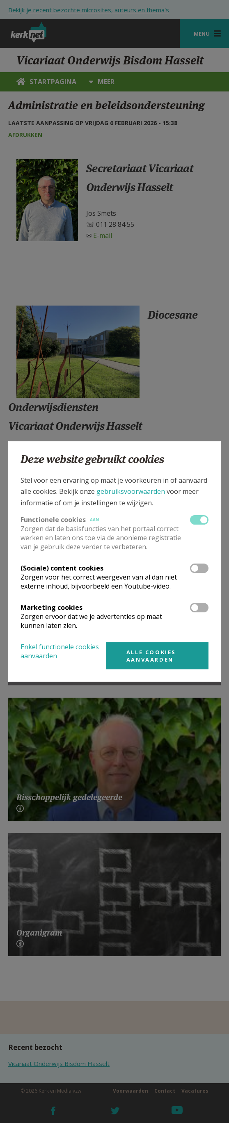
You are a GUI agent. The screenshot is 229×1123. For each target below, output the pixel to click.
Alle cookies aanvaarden (151, 655)
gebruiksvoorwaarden (130, 491)
